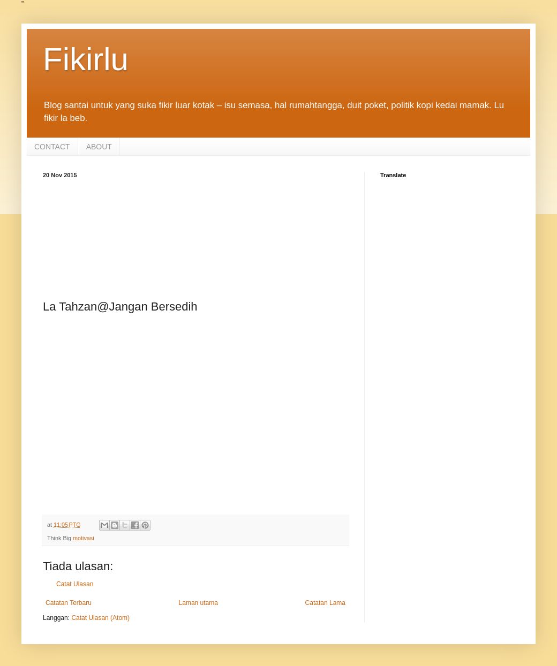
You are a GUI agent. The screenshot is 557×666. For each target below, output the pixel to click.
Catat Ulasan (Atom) (100, 618)
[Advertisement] (195, 237)
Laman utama (198, 603)
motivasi (83, 538)
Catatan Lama (325, 603)
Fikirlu (86, 59)
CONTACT (52, 146)
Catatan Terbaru (69, 603)
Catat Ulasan (74, 584)
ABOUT (99, 146)
